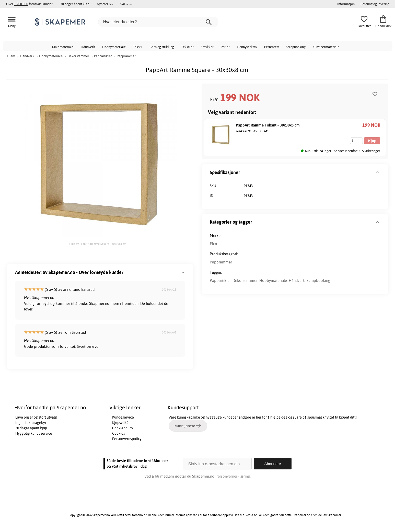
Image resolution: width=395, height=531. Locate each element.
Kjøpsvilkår (121, 422)
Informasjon (346, 4)
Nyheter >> (105, 4)
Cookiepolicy (122, 428)
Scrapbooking (296, 47)
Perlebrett (271, 47)
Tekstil (137, 47)
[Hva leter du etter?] (158, 22)
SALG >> (126, 4)
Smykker (207, 47)
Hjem (11, 56)
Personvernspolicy (127, 438)
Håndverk (88, 47)
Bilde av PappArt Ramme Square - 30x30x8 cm (97, 244)
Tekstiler (187, 47)
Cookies (118, 433)
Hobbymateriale (114, 47)
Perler (225, 47)
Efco (213, 243)
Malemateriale (63, 47)
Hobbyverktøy (247, 47)
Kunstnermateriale (326, 47)
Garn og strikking (161, 47)
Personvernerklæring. (233, 476)
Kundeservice (123, 417)
